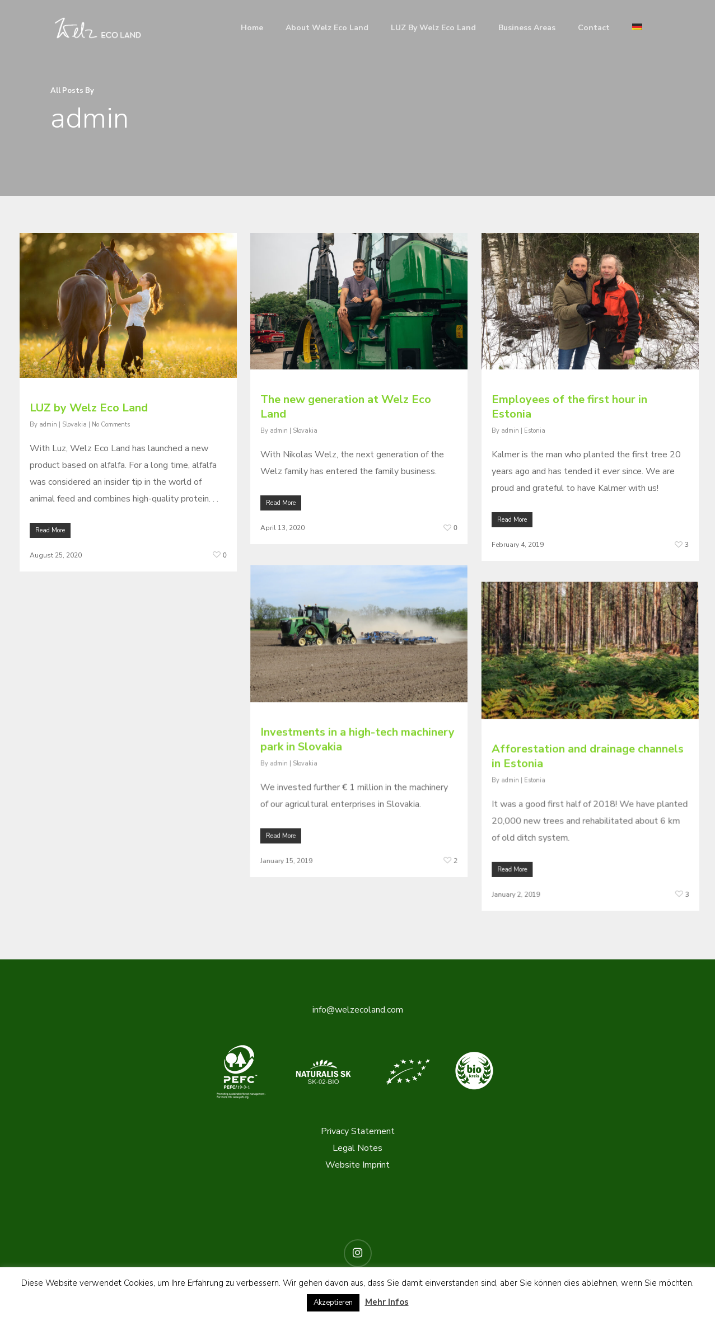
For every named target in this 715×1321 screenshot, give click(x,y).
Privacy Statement (358, 1131)
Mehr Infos (387, 1302)
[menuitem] (637, 28)
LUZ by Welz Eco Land (433, 27)
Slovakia (74, 427)
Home (252, 27)
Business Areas (526, 27)
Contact (594, 27)
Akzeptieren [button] (333, 1302)
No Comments (111, 427)
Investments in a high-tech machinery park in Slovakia (357, 797)
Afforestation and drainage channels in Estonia (588, 814)
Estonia (534, 452)
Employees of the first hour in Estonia (569, 428)
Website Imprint (357, 1164)
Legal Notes (357, 1147)
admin (48, 427)
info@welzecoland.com (357, 1009)
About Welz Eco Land (327, 27)
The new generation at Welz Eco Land (345, 417)
